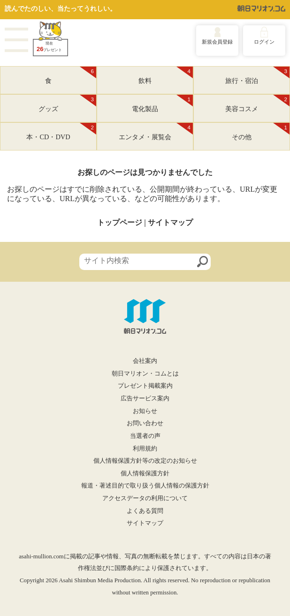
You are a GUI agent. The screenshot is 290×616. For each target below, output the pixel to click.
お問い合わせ (145, 423)
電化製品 (162, 104)
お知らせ (145, 411)
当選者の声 (145, 436)
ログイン (264, 42)
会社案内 (145, 361)
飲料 (165, 75)
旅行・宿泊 (257, 75)
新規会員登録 (217, 42)
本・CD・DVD (61, 132)
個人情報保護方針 (145, 473)
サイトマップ (170, 222)
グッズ (67, 104)
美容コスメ (257, 104)
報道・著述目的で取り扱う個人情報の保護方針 (145, 485)
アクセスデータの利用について (145, 498)
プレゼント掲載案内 (145, 386)
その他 (261, 132)
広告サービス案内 (145, 398)
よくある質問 (145, 511)
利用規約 (145, 448)
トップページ (119, 222)
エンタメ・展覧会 (156, 132)
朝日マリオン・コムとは (145, 373)
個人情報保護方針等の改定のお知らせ (145, 461)
